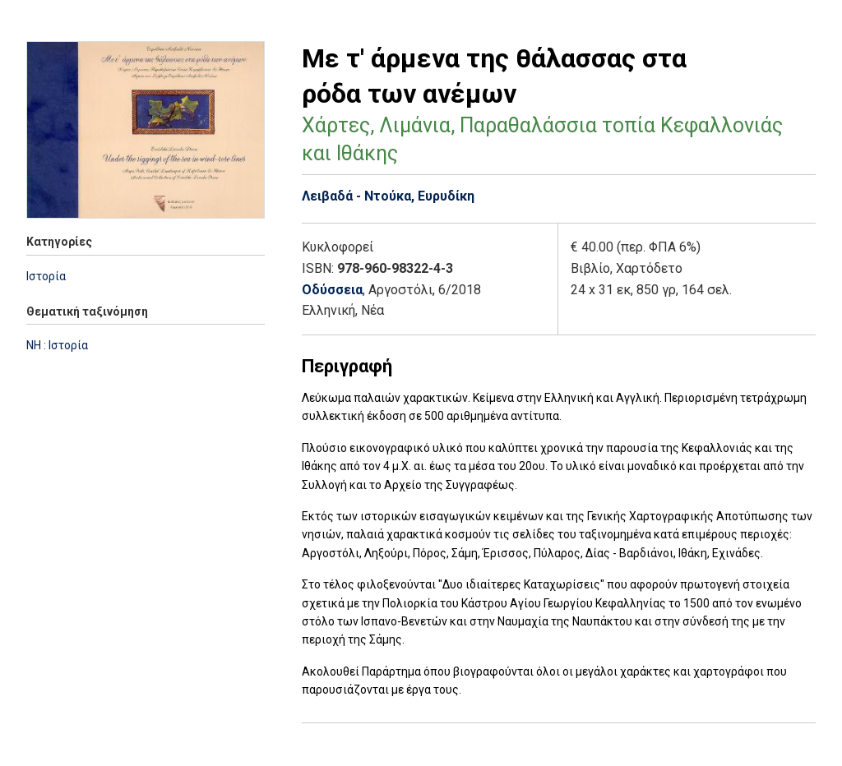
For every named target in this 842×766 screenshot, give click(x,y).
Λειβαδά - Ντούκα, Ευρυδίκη (388, 196)
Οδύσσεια (332, 290)
